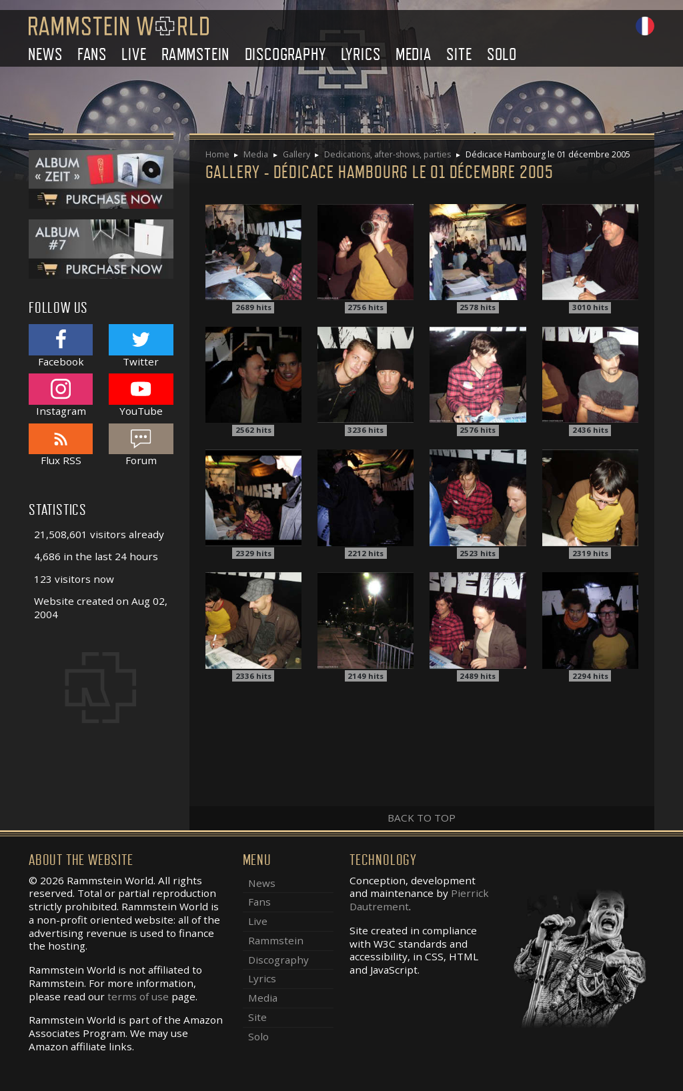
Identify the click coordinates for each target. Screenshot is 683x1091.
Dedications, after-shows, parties (387, 154)
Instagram (61, 395)
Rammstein (195, 54)
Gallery (296, 154)
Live (133, 54)
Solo (502, 54)
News (45, 54)
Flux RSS (61, 445)
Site (459, 54)
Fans (92, 54)
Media (414, 54)
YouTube (141, 395)
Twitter (141, 345)
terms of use (138, 996)
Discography (285, 54)
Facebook (61, 345)
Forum (141, 445)
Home (217, 154)
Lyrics (361, 54)
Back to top (422, 817)
